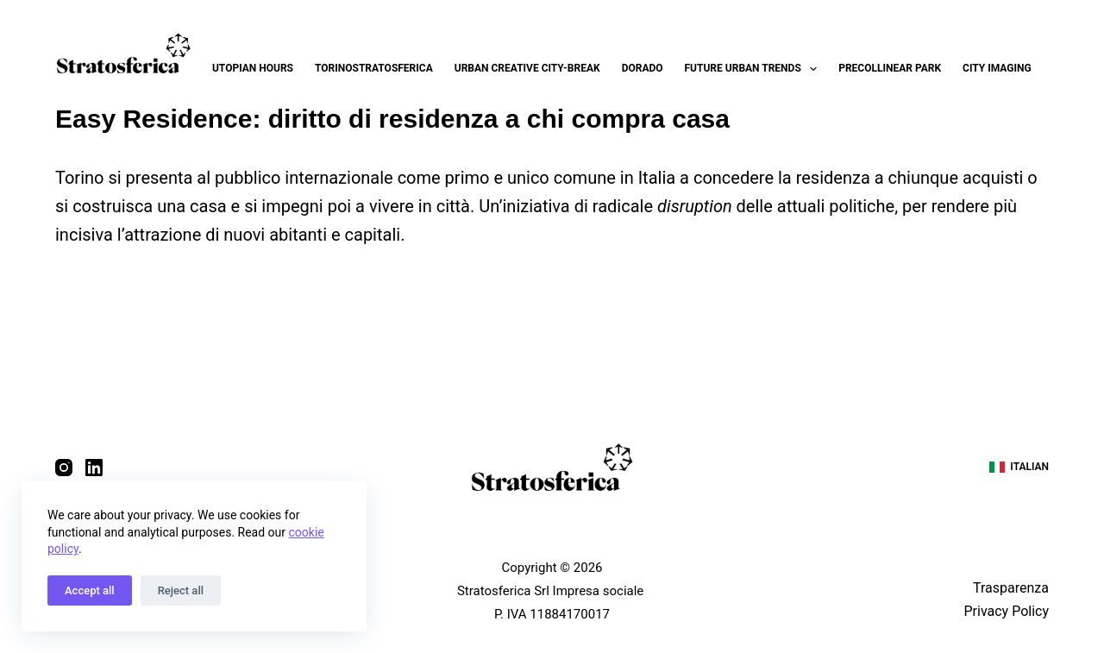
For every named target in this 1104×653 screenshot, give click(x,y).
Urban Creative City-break (527, 68)
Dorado (642, 68)
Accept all (90, 590)
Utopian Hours (252, 68)
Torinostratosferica (374, 68)
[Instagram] (63, 467)
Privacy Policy (1006, 611)
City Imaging (997, 68)
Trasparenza (1011, 588)
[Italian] (1019, 467)
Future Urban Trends (755, 69)
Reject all (181, 590)
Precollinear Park (889, 68)
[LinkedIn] (94, 467)
